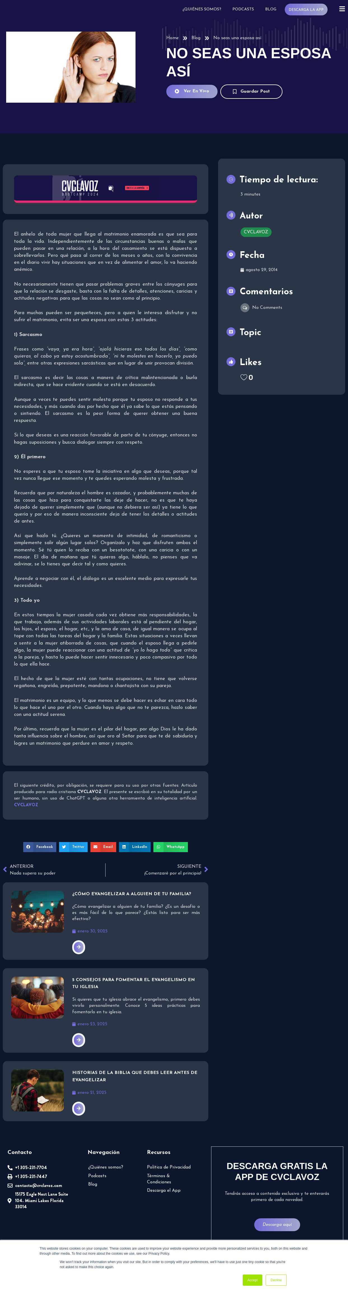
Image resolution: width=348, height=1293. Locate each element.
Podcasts (242, 9)
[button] (39, 847)
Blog (270, 9)
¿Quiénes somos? (201, 9)
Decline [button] (276, 1280)
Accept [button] (252, 1280)
